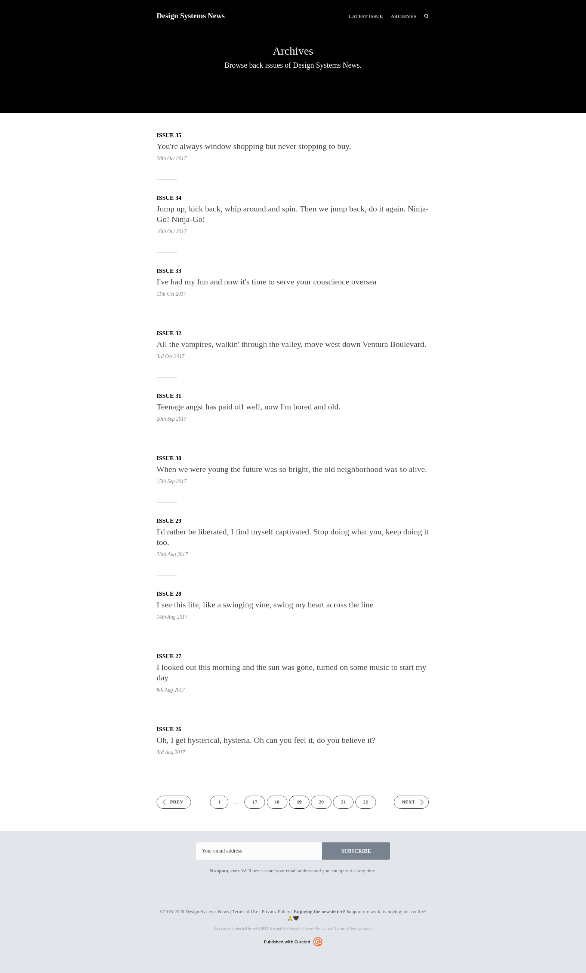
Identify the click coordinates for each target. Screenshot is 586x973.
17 (254, 802)
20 (321, 802)
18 (277, 802)
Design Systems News (191, 16)
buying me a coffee (406, 911)
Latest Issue (366, 16)
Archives (403, 16)
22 (365, 802)
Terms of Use (245, 911)
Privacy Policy (276, 911)
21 (343, 802)
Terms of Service (348, 928)
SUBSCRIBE (356, 851)
